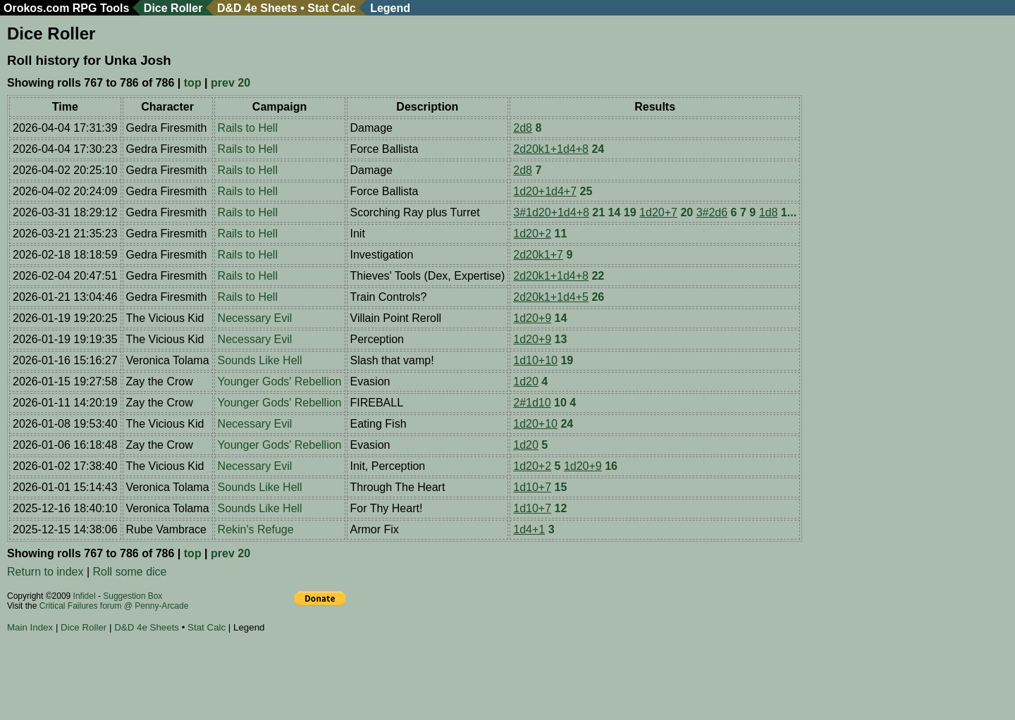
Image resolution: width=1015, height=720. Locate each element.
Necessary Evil (255, 318)
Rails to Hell (248, 128)
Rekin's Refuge (256, 529)
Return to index (45, 572)
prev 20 (230, 83)
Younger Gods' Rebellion (280, 381)
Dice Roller (173, 8)
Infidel (84, 596)
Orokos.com (36, 8)
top (193, 83)
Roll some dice (130, 572)
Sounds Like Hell (260, 360)
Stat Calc (331, 8)
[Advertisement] (263, 678)
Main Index (30, 627)
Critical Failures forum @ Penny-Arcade (114, 606)
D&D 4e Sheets (257, 8)
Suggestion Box (132, 596)
